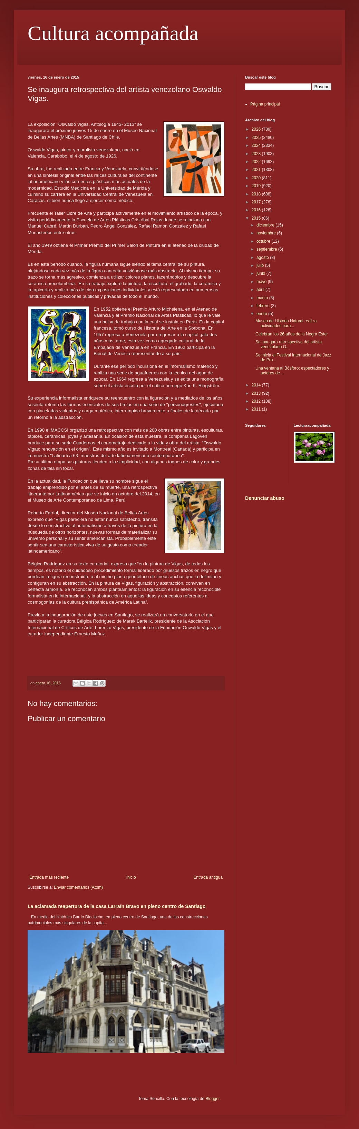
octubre (263, 241)
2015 (257, 218)
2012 (257, 401)
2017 (257, 202)
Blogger (212, 1098)
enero (262, 313)
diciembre (265, 225)
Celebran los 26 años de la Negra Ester (291, 334)
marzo (262, 297)
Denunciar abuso (264, 498)
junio (261, 273)
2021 (257, 169)
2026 (257, 129)
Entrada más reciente (49, 877)
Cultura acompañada (113, 33)
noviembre (266, 233)
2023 (257, 153)
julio (260, 265)
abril (260, 289)
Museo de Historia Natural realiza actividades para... (286, 323)
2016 (257, 210)
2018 (257, 194)
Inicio (131, 877)
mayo (262, 281)
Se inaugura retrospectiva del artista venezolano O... (288, 344)
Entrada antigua (208, 877)
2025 (257, 137)
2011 (257, 409)
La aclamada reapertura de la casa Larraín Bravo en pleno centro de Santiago (116, 906)
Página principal (265, 104)
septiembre (267, 249)
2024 (257, 145)
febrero (263, 305)
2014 (257, 385)
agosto (263, 257)
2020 (257, 177)
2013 (257, 393)
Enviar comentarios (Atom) (78, 887)
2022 (257, 161)
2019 (257, 185)
